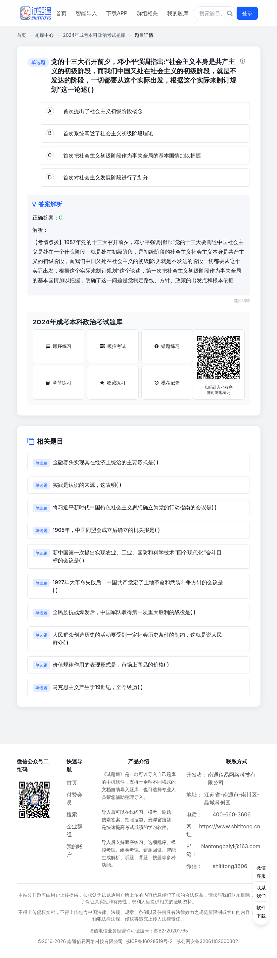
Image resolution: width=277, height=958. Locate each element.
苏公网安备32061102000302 (207, 941)
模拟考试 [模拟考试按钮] (113, 346)
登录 (247, 13)
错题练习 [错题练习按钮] (167, 346)
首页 (61, 13)
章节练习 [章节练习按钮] (58, 382)
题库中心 (44, 35)
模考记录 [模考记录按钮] (167, 382)
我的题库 (177, 13)
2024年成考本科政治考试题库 (94, 35)
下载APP (116, 13)
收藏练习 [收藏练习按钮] (112, 382)
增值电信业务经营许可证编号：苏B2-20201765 (138, 930)
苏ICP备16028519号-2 (149, 941)
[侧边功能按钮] (261, 892)
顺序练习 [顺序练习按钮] (58, 346)
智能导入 (86, 13)
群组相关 (147, 13)
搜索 (72, 814)
